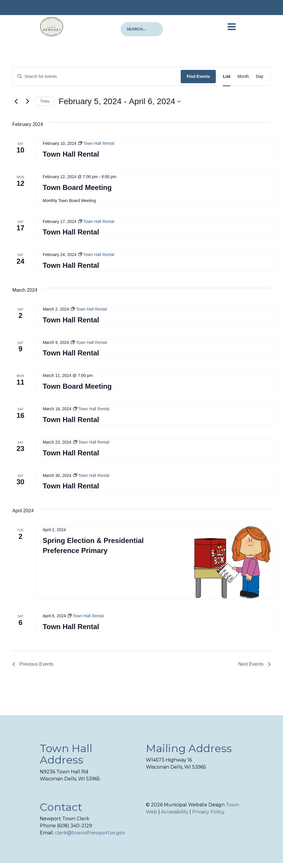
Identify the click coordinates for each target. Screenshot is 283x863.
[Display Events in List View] (226, 76)
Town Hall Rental (71, 154)
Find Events (198, 76)
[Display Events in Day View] (259, 76)
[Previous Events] (15, 101)
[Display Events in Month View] (243, 76)
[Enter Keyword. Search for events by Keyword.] (97, 76)
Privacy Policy (208, 812)
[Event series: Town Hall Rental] (96, 143)
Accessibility (174, 812)
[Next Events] (27, 101)
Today (45, 101)
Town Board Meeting (77, 187)
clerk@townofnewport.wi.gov (90, 833)
